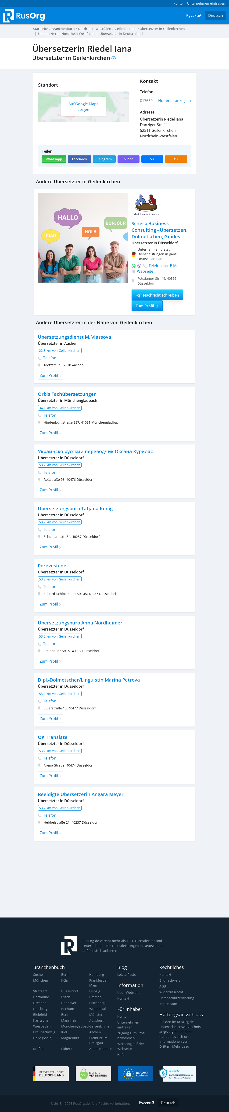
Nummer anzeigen (175, 100)
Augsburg (96, 1020)
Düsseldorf (69, 991)
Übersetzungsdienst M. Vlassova (74, 337)
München (40, 980)
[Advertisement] (88, 881)
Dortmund (41, 997)
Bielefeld (40, 1014)
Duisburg (40, 1008)
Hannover (68, 1003)
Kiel (64, 1032)
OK (176, 159)
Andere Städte (100, 1048)
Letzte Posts (126, 974)
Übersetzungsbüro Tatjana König (74, 508)
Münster (95, 1014)
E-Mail (173, 265)
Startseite (40, 28)
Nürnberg (96, 1003)
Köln (64, 980)
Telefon (147, 265)
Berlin (65, 974)
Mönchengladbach (75, 1026)
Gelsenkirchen (100, 1026)
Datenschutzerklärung (176, 998)
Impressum (168, 1004)
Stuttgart (40, 991)
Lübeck (66, 1048)
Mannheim (69, 1020)
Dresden (39, 1003)
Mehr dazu (180, 1046)
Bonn (65, 1014)
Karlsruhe (40, 1020)
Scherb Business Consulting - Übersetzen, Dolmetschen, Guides (159, 230)
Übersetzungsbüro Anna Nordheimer (79, 623)
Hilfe (120, 1054)
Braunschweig (44, 1032)
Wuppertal (97, 1008)
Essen (65, 997)
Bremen (95, 997)
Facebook (79, 159)
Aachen (94, 1032)
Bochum (67, 1008)
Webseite (142, 271)
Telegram (104, 159)
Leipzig (94, 991)
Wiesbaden (41, 1026)
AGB (162, 986)
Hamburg (96, 974)
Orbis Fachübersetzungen (67, 394)
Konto (121, 1016)
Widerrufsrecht (170, 992)
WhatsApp (54, 159)
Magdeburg (70, 1038)
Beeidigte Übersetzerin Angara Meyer (80, 794)
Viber (128, 159)
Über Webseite (128, 992)
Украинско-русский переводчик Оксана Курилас (95, 451)
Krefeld (38, 1048)
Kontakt (123, 998)
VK (152, 159)
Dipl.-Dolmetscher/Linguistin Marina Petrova (88, 680)
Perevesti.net (53, 565)
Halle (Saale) (42, 1038)
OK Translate (52, 737)
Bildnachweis (169, 980)
